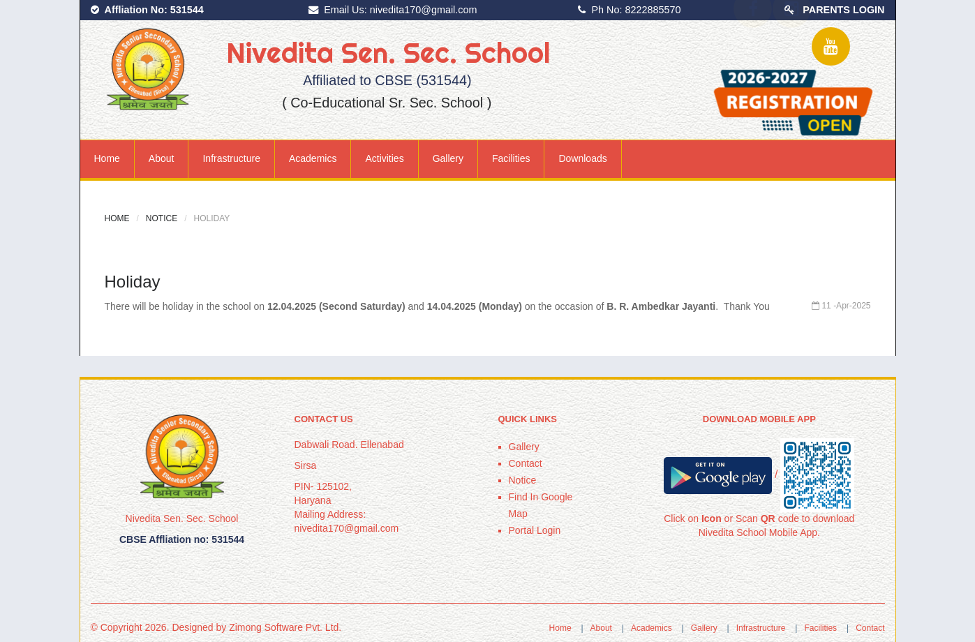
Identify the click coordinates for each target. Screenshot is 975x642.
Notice (161, 218)
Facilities (511, 158)
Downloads (582, 158)
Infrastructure (231, 158)
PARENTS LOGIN (843, 9)
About (161, 158)
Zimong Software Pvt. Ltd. (285, 627)
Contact (525, 463)
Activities (384, 158)
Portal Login (535, 530)
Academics (312, 158)
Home (107, 158)
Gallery (448, 158)
